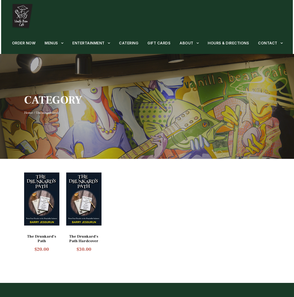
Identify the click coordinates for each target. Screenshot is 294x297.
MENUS (51, 43)
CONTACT (25, 57)
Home (28, 126)
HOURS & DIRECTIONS (230, 43)
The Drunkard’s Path (41, 252)
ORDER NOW (23, 43)
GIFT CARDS (160, 43)
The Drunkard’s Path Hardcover (84, 252)
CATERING (129, 43)
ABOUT (187, 43)
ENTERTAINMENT (89, 43)
